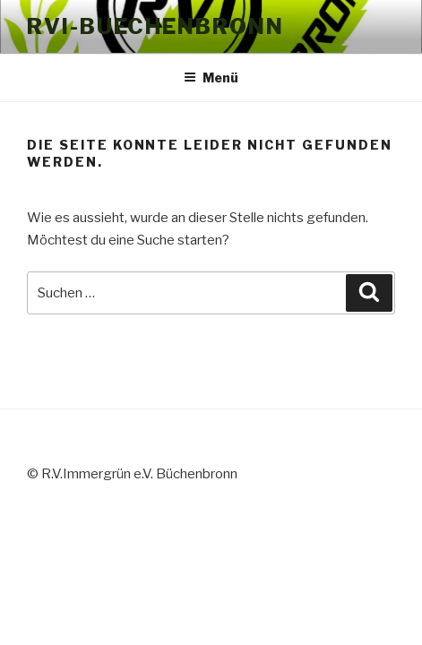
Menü (211, 77)
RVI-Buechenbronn (155, 26)
